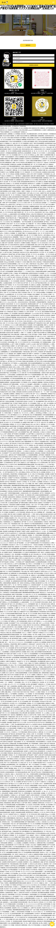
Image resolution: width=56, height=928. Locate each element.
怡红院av (18, 185)
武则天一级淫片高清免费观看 (36, 143)
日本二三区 (49, 852)
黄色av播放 (30, 766)
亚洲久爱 (24, 372)
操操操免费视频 (33, 187)
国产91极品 (37, 479)
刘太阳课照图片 (30, 328)
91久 (35, 590)
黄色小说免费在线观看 (12, 470)
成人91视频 (28, 223)
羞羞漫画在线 (33, 615)
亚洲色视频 (26, 206)
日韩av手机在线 (51, 810)
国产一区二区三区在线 (47, 648)
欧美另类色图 (10, 550)
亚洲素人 (2, 147)
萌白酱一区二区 (44, 269)
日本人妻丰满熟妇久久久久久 (41, 359)
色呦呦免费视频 (26, 208)
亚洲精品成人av (20, 336)
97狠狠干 (9, 149)
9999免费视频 (24, 554)
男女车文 (40, 235)
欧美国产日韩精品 (42, 720)
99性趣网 (19, 728)
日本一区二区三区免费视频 (34, 823)
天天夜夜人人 (16, 886)
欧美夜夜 (40, 439)
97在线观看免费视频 (14, 177)
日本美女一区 (31, 401)
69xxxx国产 (37, 241)
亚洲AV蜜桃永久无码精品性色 (40, 617)
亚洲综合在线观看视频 (31, 655)
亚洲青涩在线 (21, 791)
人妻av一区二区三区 (26, 682)
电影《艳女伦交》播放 (50, 588)
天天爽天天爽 (42, 787)
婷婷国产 (51, 241)
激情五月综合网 (41, 139)
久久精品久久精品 (19, 747)
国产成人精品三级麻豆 (49, 827)
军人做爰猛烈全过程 (19, 179)
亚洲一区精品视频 (39, 369)
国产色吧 (38, 900)
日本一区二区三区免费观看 (12, 757)
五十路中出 (8, 309)
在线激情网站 (14, 686)
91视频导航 (10, 607)
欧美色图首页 (18, 338)
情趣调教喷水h (22, 269)
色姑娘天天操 (34, 399)
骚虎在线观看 (35, 852)
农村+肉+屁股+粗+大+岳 (20, 348)
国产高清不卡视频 (4, 168)
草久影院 (53, 856)
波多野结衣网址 (11, 290)
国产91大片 (47, 510)
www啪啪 (40, 355)
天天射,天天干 (40, 162)
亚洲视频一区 (13, 233)
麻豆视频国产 (34, 684)
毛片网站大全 (9, 348)
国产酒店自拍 (12, 734)
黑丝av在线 (29, 617)
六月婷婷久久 (14, 732)
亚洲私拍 (31, 445)
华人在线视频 (42, 472)
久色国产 (23, 307)
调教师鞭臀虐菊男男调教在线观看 (26, 464)
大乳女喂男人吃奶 (16, 149)
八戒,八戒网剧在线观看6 (45, 806)
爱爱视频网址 (17, 221)
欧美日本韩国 (16, 453)
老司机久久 (31, 799)
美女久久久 (47, 674)
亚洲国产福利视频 (8, 768)
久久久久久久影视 (43, 858)
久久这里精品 (44, 384)
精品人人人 (44, 464)
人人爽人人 (16, 365)
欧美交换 (48, 321)
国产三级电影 (7, 434)
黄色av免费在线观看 (32, 170)
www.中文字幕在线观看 (15, 766)
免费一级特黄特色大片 (45, 229)
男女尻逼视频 (29, 195)
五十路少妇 (42, 606)
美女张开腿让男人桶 (11, 218)
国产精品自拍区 (30, 757)
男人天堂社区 (44, 294)
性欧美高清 (21, 313)
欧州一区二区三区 (47, 267)
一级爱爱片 (10, 682)
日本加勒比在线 (8, 680)
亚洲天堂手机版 (6, 346)
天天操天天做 (46, 346)
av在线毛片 (29, 873)
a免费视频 (10, 133)
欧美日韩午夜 (10, 627)
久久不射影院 (32, 577)
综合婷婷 (36, 137)
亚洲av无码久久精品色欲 (36, 262)
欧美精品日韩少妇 (7, 237)
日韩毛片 (32, 649)
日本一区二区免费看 (16, 781)
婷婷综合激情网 (15, 810)
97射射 (12, 248)
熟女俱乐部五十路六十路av (43, 200)
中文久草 (5, 814)
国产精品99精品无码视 (41, 283)
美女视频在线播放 (29, 676)
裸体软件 (16, 160)
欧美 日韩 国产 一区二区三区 (34, 311)
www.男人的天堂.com (43, 506)
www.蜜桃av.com (48, 713)
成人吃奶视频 (49, 804)
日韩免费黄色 (19, 579)
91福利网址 (40, 258)
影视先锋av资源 (12, 437)
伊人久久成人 (47, 300)
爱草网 (43, 565)
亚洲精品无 (23, 177)
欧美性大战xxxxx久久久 (47, 571)
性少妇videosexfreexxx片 (29, 231)
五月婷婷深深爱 (22, 399)
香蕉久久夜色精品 (22, 292)
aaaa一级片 (44, 403)
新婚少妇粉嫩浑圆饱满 (36, 160)
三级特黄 (17, 699)
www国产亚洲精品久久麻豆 (43, 497)
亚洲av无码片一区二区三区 (13, 223)
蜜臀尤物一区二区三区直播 (19, 170)
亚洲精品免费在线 (51, 735)
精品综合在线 (17, 753)
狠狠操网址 (7, 795)
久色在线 (49, 741)
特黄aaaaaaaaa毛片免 (44, 688)
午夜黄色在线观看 (50, 799)
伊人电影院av (48, 606)
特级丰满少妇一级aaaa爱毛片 (37, 263)
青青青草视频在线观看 (37, 177)
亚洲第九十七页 (9, 286)
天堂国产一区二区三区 (48, 160)
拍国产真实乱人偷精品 (24, 837)
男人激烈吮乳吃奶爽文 (19, 288)
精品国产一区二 (33, 378)
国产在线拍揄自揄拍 (22, 621)
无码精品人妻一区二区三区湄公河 (30, 370)
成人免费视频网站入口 (22, 865)
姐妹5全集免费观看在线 (6, 189)
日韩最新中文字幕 (18, 418)
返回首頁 (28, 45)
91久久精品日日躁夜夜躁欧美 (21, 286)
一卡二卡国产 (46, 391)
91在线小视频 (25, 262)
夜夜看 (24, 353)
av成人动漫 (33, 844)
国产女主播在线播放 (20, 563)
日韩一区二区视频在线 (34, 718)
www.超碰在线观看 (12, 214)
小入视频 (37, 692)
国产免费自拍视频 (16, 210)
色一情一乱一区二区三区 (38, 151)
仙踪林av (26, 346)
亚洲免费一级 (30, 355)
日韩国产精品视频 (11, 688)
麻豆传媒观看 (3, 506)
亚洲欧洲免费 (14, 791)
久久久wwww (43, 600)
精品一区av (5, 565)
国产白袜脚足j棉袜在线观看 (49, 755)
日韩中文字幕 (9, 609)
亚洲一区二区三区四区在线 (34, 202)
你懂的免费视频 (7, 583)
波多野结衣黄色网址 (28, 418)
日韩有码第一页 (26, 298)
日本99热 (40, 133)
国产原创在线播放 (38, 573)
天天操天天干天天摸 (17, 825)
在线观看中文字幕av (8, 273)
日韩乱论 (38, 648)
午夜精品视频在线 (47, 265)
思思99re (16, 248)
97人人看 (42, 671)
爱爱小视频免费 (52, 600)
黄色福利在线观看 (47, 724)
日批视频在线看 (20, 374)
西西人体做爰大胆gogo (17, 556)
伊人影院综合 (6, 325)
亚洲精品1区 (33, 739)
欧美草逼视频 (5, 298)
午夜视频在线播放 (35, 489)
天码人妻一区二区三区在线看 (38, 367)
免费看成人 (45, 225)
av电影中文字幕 (8, 628)
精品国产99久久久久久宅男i (20, 722)
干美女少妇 (32, 537)
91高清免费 (22, 198)
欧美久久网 (30, 174)
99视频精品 (3, 198)
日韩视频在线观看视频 (11, 153)
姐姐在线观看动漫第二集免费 (20, 751)
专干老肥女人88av (23, 447)
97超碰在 (23, 195)
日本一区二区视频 (47, 609)
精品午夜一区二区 (10, 195)
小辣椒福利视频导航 (41, 302)
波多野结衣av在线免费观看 (24, 153)
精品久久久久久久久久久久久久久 (17, 357)
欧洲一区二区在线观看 (37, 734)
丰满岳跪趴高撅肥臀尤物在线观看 (8, 739)
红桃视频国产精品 (43, 248)
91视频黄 (8, 208)
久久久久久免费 (14, 325)
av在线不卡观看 (17, 560)
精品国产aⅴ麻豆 (6, 275)
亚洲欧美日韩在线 (33, 502)
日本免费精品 (21, 506)
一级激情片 (7, 458)
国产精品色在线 (14, 407)
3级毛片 (14, 330)
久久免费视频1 (40, 451)
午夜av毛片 (13, 823)
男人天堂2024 (51, 384)
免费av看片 (33, 176)
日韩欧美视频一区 (32, 317)
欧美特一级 (38, 596)
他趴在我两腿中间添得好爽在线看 (46, 575)
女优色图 (34, 659)
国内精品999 (8, 449)
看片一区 (34, 223)
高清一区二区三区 (33, 518)
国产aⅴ (15, 462)
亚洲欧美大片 (40, 674)
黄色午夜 (10, 514)
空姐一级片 (47, 757)
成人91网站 (26, 711)
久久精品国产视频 (7, 340)
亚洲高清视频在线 (34, 611)
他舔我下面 (43, 193)
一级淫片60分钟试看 (44, 447)
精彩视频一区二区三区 (37, 390)
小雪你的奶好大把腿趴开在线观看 (17, 504)
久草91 (53, 487)
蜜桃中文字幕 (48, 244)
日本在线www (46, 481)
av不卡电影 (45, 328)
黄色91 (28, 269)
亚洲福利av (36, 812)
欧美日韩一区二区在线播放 (29, 403)
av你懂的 (22, 334)
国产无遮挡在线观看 (31, 288)
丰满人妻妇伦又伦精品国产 (7, 741)
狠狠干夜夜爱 (17, 212)
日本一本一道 (35, 646)
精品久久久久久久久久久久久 (44, 829)
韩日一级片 (42, 768)
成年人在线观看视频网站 (28, 913)
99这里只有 (45, 907)
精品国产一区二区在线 (42, 585)
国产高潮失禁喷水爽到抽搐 (20, 827)
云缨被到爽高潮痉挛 (48, 390)
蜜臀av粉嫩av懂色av (7, 692)
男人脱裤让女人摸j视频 (42, 181)
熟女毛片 (36, 902)
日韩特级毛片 (7, 554)
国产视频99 (11, 158)
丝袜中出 (52, 825)
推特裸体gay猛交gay (25, 810)
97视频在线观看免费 (13, 565)
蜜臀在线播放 (50, 533)
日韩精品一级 (3, 579)
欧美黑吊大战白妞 (18, 376)
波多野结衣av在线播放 (9, 535)
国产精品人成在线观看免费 (7, 844)
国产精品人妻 (48, 411)
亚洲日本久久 (52, 359)
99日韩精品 (18, 195)
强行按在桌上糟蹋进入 (39, 327)
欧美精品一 (20, 451)
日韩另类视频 (33, 197)
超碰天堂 (22, 244)
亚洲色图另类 (10, 699)
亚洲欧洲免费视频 (4, 590)
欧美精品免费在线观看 (16, 592)
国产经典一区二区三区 (29, 283)
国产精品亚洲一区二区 (15, 296)
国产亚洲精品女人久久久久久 (38, 147)
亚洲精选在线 (3, 829)
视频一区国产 (36, 376)
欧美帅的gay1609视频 (41, 413)
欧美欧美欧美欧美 (26, 151)
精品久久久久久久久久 (7, 799)
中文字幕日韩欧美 (34, 315)
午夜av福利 (49, 147)
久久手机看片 (24, 720)
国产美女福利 (7, 825)
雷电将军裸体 (14, 474)
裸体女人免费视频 (51, 613)
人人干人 (47, 273)
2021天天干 (12, 871)
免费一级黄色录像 (34, 432)
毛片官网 (41, 279)
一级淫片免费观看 (49, 416)
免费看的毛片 (32, 508)
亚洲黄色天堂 (35, 682)
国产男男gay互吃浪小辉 (23, 875)
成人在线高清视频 (41, 508)
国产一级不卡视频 (34, 909)
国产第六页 (18, 648)
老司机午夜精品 (40, 657)
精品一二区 (34, 256)
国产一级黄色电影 (38, 638)
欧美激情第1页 (42, 751)
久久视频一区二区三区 (36, 388)
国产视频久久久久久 (16, 208)
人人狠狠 (28, 669)
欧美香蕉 (12, 770)
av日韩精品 (7, 873)
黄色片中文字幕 (33, 260)
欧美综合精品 (43, 820)
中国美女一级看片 (20, 191)
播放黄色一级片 (48, 864)
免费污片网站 (25, 615)
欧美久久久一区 (42, 911)
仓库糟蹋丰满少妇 (51, 500)
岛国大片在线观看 (17, 514)
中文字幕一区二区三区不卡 (34, 781)
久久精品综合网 (51, 145)
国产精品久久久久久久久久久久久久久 (16, 669)
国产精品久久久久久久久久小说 (24, 204)
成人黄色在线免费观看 (37, 221)
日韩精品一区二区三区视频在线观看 (40, 516)
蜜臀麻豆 (34, 168)
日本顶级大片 (18, 262)
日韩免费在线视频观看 (24, 365)
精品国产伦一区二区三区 (22, 330)
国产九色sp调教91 (50, 204)
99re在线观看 (8, 359)
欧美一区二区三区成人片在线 (19, 294)
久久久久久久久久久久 (19, 466)
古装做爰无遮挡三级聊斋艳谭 (11, 735)
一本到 (13, 397)
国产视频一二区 (48, 369)
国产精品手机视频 (42, 260)
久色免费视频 (5, 651)
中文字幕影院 (24, 382)
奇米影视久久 (32, 843)
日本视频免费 (21, 739)
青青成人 (28, 214)
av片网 (22, 367)
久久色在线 (37, 888)
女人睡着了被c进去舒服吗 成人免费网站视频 (26, 135)
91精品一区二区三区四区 (32, 290)
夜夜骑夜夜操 (49, 722)
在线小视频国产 (36, 294)
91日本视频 (44, 596)
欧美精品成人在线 (45, 409)
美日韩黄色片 (43, 885)
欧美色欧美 (35, 892)
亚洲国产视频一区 (22, 233)
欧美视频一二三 (46, 202)
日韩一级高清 (46, 439)
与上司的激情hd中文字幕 (32, 606)
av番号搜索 (41, 455)
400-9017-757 (17, 52)
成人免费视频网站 (35, 208)
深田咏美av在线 (30, 512)
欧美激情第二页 (44, 241)
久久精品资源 (50, 781)
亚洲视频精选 (7, 227)
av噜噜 (26, 166)
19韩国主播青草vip (38, 766)
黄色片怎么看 (33, 864)
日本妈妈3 (12, 395)
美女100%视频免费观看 (36, 414)
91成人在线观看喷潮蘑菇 (17, 235)
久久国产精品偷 (32, 586)
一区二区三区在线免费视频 (42, 466)
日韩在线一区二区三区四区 (24, 147)
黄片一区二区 (25, 212)
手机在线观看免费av (7, 365)
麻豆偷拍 (2, 195)
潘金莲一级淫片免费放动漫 (33, 430)
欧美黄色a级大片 (27, 520)
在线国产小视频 (30, 735)
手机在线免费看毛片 (12, 300)
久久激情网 (43, 353)
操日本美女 (37, 625)
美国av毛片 (44, 166)
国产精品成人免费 (4, 678)
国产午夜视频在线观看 (20, 455)
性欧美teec (42, 852)
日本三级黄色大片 (22, 462)
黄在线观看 (11, 262)
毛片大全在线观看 (16, 246)
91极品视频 (25, 596)
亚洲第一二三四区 (9, 724)
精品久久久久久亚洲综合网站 (40, 462)
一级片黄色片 (18, 176)
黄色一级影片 (40, 155)
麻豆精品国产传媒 (4, 766)
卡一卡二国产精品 (39, 338)
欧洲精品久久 (3, 414)
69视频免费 (48, 455)
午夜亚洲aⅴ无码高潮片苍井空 (14, 491)
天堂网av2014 (3, 437)
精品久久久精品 (22, 625)
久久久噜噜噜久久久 (25, 907)
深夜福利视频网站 (44, 491)
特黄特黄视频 (45, 420)
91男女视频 (39, 760)
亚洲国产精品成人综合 (35, 227)
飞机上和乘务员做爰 (45, 460)
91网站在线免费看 (5, 164)
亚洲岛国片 (46, 133)
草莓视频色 (29, 281)
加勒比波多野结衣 (34, 252)
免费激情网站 (44, 393)
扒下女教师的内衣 (27, 671)
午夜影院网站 (26, 200)
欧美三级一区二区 (26, 390)
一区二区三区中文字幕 (43, 579)
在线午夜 (11, 219)
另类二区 (21, 565)
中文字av (53, 455)
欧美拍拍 (17, 183)
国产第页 (46, 862)
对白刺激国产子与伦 (51, 197)
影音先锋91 (24, 133)
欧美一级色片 (41, 552)
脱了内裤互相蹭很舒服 (43, 378)
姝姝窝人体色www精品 (14, 367)
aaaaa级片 (10, 428)
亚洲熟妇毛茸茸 (11, 579)
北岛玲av (44, 634)
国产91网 (29, 510)
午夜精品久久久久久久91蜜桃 (29, 439)
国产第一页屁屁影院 (45, 493)
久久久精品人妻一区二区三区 (30, 594)
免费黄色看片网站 (20, 229)
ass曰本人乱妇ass (4, 455)
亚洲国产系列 (39, 330)
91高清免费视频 (9, 271)
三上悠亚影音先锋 (41, 590)
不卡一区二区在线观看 (8, 648)
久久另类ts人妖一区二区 (45, 305)
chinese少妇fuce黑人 (12, 302)
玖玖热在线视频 (35, 342)
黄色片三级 (45, 714)
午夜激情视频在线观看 (47, 772)
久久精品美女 (45, 577)
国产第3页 (37, 361)
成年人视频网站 (18, 353)
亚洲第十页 (28, 179)
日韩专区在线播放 (41, 292)
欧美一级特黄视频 (49, 865)
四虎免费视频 (37, 776)
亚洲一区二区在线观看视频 (22, 395)
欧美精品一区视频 (20, 328)
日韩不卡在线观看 (38, 174)
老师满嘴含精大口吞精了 (11, 216)
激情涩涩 (41, 445)
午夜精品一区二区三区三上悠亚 (34, 191)
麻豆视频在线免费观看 (44, 892)
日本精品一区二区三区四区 (38, 153)
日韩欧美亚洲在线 (8, 588)
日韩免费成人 (6, 644)
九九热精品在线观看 (13, 502)
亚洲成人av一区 (10, 183)
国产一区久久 (36, 393)
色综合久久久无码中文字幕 (9, 537)
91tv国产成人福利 (7, 252)
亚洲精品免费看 (41, 197)
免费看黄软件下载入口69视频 (46, 663)
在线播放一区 (39, 183)
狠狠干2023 (46, 164)
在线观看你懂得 (26, 189)
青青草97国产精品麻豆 (6, 737)
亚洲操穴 (24, 193)
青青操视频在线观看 (33, 305)
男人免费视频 (36, 307)
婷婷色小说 (33, 470)
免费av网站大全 (36, 520)
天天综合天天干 (27, 716)
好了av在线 (13, 695)
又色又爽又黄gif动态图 (41, 319)
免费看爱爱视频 (39, 405)
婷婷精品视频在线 (25, 210)
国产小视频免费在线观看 (43, 499)
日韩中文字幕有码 (24, 349)
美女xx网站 (5, 428)
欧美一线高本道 (11, 714)
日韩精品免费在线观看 (41, 271)
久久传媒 (16, 789)
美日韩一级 (26, 579)
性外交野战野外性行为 (13, 858)
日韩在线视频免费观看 (48, 414)
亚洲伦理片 (9, 170)
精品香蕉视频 (13, 426)
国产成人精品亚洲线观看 (34, 166)
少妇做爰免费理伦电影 (5, 319)
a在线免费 (8, 730)
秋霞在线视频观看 (25, 315)
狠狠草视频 (27, 630)
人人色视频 (49, 508)
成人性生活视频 (48, 697)
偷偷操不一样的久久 (35, 835)
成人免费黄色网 (13, 573)
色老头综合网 (46, 628)
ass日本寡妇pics (38, 328)
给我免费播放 (36, 409)
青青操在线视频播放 (27, 636)
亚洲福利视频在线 (30, 533)
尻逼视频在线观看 (6, 556)
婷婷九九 (34, 139)
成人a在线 (53, 435)
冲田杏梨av (29, 500)
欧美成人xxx (5, 267)
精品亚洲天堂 (24, 304)
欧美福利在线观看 (12, 800)
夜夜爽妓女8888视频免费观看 (12, 600)
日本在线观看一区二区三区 (33, 348)
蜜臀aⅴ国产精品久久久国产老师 (20, 802)
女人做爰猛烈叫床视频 (7, 288)
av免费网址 (28, 367)
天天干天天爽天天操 (18, 283)
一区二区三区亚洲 (49, 254)
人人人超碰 (51, 248)
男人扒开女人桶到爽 (30, 319)
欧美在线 (38, 288)
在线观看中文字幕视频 (49, 183)
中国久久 (2, 778)
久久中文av (32, 212)
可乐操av (53, 317)
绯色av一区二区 (42, 428)
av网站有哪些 (36, 384)
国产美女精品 (21, 529)
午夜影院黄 (8, 307)
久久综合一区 (20, 653)
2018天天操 (18, 894)
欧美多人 (49, 718)
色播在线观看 (14, 625)
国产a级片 (9, 604)
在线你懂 (33, 585)
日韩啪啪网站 (12, 779)
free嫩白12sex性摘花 (28, 638)
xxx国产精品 (3, 688)
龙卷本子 (47, 263)
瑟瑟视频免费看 (4, 456)
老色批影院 (23, 757)
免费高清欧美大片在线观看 (26, 325)
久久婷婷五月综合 (30, 271)
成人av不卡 (11, 684)
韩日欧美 (29, 139)
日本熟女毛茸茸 (49, 380)
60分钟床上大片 (14, 703)
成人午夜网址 (10, 833)
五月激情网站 (25, 227)
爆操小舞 (5, 305)
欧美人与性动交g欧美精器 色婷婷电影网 (45, 141)
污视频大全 (42, 883)
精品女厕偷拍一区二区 (36, 298)
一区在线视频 (17, 682)
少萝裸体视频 (27, 793)
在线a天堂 (33, 214)
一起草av (27, 160)
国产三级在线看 (9, 242)
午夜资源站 (29, 705)
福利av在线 (3, 183)
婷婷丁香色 (30, 772)
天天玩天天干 (9, 655)
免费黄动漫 (52, 212)
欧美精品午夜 (19, 388)
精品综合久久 (46, 388)
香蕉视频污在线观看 (46, 835)
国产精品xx (47, 221)
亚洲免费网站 (17, 856)
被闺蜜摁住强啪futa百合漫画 (30, 428)
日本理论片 (22, 160)
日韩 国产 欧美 (11, 915)
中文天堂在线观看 (41, 365)
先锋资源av (37, 353)
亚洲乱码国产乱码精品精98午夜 (8, 451)
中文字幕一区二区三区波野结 (46, 252)
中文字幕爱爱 (35, 764)
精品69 (26, 156)
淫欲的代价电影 (9, 376)
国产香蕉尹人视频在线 (21, 535)
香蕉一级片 (21, 523)
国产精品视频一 (13, 267)
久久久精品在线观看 (11, 728)
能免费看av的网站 (22, 686)
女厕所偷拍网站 (7, 485)
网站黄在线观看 (50, 453)
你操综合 (46, 162)
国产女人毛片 (48, 816)
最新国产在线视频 (29, 590)
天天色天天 (39, 346)
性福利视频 (36, 820)
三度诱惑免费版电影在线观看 (26, 479)
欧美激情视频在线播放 (34, 239)
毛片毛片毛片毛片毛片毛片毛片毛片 (21, 258)
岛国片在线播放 (11, 615)
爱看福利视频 (45, 672)
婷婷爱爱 (46, 426)
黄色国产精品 (12, 254)
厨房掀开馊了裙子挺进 (12, 198)
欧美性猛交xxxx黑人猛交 (50, 279)
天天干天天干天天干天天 (39, 204)
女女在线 (35, 636)
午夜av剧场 (31, 219)
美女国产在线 (47, 854)
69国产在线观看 (4, 239)
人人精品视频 (5, 393)
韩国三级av (9, 632)
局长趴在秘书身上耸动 (27, 149)
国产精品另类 (26, 414)
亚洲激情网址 (41, 135)
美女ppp (6, 262)
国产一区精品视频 (47, 512)
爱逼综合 (39, 890)
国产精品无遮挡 (22, 619)
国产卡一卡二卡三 (40, 231)
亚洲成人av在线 (19, 898)
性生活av (2, 921)
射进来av (26, 260)
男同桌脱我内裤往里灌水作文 (28, 181)
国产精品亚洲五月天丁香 (36, 265)
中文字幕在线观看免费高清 (46, 137)
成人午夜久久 (36, 424)
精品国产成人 (50, 428)
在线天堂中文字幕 (40, 644)
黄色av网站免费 (15, 334)
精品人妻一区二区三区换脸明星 (21, 143)
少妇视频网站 (25, 843)
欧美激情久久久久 (29, 443)
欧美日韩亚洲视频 (39, 693)
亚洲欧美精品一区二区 (8, 711)
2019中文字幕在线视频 (5, 206)
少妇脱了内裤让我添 (44, 275)
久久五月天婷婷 (14, 168)
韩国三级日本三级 (8, 776)
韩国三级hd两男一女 (38, 791)
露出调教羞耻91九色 (30, 162)
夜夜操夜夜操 (49, 749)
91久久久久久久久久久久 (12, 420)
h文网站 (35, 728)
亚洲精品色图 (13, 743)
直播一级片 (53, 619)
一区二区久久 (32, 346)
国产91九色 (26, 611)
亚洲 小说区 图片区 (49, 401)
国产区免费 (21, 346)
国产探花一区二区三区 (10, 147)
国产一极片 (7, 686)
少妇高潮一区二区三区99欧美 (21, 588)
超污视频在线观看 (30, 244)
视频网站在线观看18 (20, 158)
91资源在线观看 (6, 823)
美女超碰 (22, 223)
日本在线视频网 (28, 642)
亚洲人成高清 (43, 206)
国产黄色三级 (11, 361)
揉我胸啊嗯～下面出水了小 (19, 237)
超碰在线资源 (11, 497)
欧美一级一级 (34, 189)
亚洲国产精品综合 (18, 489)
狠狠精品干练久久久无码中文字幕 (14, 260)
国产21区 (7, 244)
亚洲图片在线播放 (25, 242)
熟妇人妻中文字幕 (39, 244)
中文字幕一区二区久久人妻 (17, 697)
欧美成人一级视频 (45, 219)
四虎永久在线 (38, 546)
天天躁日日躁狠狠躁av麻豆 (35, 672)
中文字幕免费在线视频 (10, 804)
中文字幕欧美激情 (46, 546)
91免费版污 (19, 468)
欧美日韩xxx (38, 537)
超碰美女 (40, 502)
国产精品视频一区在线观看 (41, 195)
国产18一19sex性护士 (38, 730)
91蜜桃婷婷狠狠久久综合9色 (18, 309)
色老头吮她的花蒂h (49, 214)
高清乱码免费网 (51, 187)
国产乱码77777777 (44, 686)
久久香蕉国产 (48, 518)
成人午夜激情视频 (33, 743)
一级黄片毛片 (36, 500)
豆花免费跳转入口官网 (20, 567)
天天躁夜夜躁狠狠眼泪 (31, 506)
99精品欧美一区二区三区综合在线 (33, 172)
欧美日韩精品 (22, 248)
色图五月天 (53, 674)
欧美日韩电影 (49, 139)
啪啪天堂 (37, 529)
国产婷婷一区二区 (20, 871)
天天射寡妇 (22, 735)
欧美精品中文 (17, 380)
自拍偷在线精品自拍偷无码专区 (8, 185)
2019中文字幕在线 (20, 162)
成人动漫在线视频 (35, 793)
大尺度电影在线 (24, 839)
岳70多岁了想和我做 (26, 256)
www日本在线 (45, 623)
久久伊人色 (43, 812)
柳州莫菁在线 (25, 216)
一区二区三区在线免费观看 (48, 776)
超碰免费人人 (17, 332)
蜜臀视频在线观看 (45, 625)
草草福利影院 (42, 611)
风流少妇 (39, 237)
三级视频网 (3, 300)
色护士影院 (23, 460)
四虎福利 (43, 453)
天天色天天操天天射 (40, 877)
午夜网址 (6, 883)
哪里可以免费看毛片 (23, 644)
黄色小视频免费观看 (26, 441)
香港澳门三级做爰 (35, 810)
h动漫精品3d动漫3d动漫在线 (27, 453)
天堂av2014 (20, 671)
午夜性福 (25, 351)
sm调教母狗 (31, 596)
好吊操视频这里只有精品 (43, 277)
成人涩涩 (36, 445)
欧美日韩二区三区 (23, 749)
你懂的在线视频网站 (28, 327)
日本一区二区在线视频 (50, 151)
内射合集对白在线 (45, 604)
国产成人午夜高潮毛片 (45, 313)
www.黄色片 (6, 443)
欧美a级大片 (41, 518)
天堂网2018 (51, 225)
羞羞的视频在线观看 (40, 216)
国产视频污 (3, 155)
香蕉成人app (33, 155)
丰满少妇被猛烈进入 (48, 598)
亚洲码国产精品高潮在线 (46, 198)
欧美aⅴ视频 (37, 527)
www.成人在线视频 (47, 621)
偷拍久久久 (44, 227)
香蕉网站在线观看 (17, 151)
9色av (11, 221)
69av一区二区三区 (23, 413)
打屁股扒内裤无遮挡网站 (27, 361)
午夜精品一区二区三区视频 (47, 692)
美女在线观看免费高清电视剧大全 (37, 156)
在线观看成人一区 (22, 693)
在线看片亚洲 (29, 640)
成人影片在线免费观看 (16, 709)
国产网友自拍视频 (41, 309)
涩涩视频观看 (5, 229)
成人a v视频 (52, 237)
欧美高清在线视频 (29, 336)
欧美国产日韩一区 (18, 793)
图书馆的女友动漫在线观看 (16, 678)
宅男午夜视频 (51, 615)
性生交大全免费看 (46, 678)
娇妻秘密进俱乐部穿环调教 (22, 239)
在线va (27, 263)
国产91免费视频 (45, 239)
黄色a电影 (5, 640)
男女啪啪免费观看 (25, 246)
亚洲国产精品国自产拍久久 (40, 762)
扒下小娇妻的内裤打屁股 (20, 416)
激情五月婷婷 (28, 841)
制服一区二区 (22, 617)
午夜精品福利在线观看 (48, 262)
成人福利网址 (24, 145)
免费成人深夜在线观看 (45, 483)
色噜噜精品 (46, 177)
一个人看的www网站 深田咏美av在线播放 (33, 250)
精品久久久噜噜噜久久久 (6, 143)
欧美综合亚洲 (9, 332)
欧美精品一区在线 (51, 367)
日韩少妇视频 (30, 137)
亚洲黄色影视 (9, 145)
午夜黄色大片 (5, 357)
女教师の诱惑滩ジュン (32, 248)
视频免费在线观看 (15, 315)
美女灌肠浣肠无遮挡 (32, 133)
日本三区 (26, 539)
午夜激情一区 (9, 418)
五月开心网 (17, 609)
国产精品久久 (3, 361)
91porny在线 (38, 649)
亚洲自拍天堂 (7, 760)
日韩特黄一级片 (8, 499)
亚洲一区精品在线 (15, 256)
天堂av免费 (26, 745)
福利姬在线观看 (41, 176)
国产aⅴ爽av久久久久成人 (33, 193)
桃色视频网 (22, 434)
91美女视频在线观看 (39, 418)
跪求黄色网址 (6, 474)
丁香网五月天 (13, 667)
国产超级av (35, 334)
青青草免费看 (52, 531)
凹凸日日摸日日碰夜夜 (8, 135)
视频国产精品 (7, 334)
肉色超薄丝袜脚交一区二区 (32, 688)
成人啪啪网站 (3, 290)
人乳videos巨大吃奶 (16, 227)
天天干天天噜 (51, 370)
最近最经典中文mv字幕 (26, 548)
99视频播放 (48, 338)
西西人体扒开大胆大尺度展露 (15, 265)
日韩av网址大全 (37, 554)
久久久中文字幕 (24, 575)
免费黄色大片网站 (50, 703)
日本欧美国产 (52, 162)
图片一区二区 (29, 218)
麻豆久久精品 (30, 651)
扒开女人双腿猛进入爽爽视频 (19, 139)
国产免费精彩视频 (23, 273)
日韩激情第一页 (18, 219)
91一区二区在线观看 (14, 281)
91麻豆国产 (6, 548)
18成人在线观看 (49, 231)
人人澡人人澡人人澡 (45, 376)
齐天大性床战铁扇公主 (45, 542)
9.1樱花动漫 (21, 590)
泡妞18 (38, 837)
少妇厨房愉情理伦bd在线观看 (38, 246)
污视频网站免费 (35, 669)
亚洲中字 (14, 193)
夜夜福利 (34, 548)
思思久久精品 (30, 846)
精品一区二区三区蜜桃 (43, 168)
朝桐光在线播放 (4, 281)
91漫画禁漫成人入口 (8, 521)
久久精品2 (24, 141)
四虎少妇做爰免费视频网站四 (35, 363)
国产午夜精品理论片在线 (18, 319)
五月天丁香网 (21, 606)
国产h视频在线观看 (30, 821)
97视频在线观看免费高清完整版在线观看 (13, 745)
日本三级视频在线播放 (45, 342)
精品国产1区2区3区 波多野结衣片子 (9, 533)
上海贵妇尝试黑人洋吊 (39, 149)
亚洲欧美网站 (22, 789)
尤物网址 (33, 674)
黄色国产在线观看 (14, 749)
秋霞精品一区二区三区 (15, 424)
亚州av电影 (10, 137)
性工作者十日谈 (48, 258)
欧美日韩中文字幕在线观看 (29, 497)
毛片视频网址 (22, 344)
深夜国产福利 (23, 628)
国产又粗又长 (52, 462)
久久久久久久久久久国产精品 (35, 904)
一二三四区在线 (44, 158)
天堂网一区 (48, 837)
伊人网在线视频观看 (22, 573)
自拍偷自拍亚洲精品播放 (13, 839)
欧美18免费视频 (22, 214)
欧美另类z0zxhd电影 (34, 145)
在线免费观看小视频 (33, 397)
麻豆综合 (48, 296)
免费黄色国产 (28, 313)
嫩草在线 (11, 455)
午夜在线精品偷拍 (18, 250)
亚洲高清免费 (31, 338)
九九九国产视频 (30, 434)
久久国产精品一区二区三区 (41, 558)
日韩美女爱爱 (22, 533)
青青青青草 (43, 307)
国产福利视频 (13, 726)
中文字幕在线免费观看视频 (33, 372)
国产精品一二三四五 (14, 860)
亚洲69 (51, 581)
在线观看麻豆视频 (49, 155)
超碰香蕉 (47, 327)
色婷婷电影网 (12, 520)
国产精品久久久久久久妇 (39, 281)
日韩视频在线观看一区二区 (45, 210)
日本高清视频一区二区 (22, 904)
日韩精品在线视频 (9, 598)
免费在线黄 (47, 435)
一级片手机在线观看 (26, 221)
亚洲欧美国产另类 (17, 831)
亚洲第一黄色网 (42, 334)
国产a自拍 (15, 919)
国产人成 (17, 432)
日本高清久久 (28, 198)
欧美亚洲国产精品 (4, 372)
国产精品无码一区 (37, 391)
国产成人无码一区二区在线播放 (35, 827)
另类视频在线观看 (42, 659)
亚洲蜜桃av (12, 393)
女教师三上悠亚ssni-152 (16, 275)
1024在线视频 (51, 785)
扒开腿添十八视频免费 (35, 539)
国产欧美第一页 (22, 495)
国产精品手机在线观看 (28, 241)
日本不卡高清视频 (44, 218)
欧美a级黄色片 (36, 493)
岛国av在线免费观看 (31, 309)
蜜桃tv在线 (18, 797)
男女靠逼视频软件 (9, 156)
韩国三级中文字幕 (13, 718)
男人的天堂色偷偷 (7, 701)
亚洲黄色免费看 (34, 774)
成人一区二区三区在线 (49, 695)
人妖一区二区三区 (11, 816)
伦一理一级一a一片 (7, 258)
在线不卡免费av (46, 890)
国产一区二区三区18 (42, 586)
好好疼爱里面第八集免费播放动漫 (27, 829)
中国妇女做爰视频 (20, 290)
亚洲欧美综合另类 (51, 353)
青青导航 (12, 797)
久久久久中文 (37, 225)
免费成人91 (5, 720)
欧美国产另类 (50, 191)
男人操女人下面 (13, 665)
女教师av (4, 627)
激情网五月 (37, 571)
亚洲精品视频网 (34, 785)
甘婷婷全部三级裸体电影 (15, 636)
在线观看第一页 (19, 770)
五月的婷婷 (44, 795)
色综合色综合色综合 (23, 302)
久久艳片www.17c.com (8, 508)
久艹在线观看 (50, 349)
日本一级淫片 (31, 476)
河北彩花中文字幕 (42, 548)
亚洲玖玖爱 (22, 892)
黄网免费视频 (46, 535)
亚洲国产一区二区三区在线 (26, 420)
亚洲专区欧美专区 (49, 135)
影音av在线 (11, 231)
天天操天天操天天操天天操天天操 (20, 692)
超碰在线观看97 (39, 871)
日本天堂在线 (29, 789)
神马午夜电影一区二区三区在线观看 (35, 816)
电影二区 (38, 604)
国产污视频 (30, 462)
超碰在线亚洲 (35, 411)
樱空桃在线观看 (18, 550)
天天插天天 (37, 218)
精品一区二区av (25, 923)
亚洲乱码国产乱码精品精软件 (36, 588)
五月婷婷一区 (9, 921)
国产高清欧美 (15, 434)
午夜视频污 (5, 476)
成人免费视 (27, 747)
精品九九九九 (52, 298)
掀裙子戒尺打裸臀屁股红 (43, 344)
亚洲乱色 (40, 917)
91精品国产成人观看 (51, 149)
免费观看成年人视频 (10, 162)
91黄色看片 (33, 200)
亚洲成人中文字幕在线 (17, 525)
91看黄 (16, 344)
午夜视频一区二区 (45, 520)
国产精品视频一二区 (22, 542)
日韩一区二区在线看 (39, 808)
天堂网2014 (7, 233)
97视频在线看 (11, 716)
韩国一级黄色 (26, 516)
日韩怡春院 (24, 340)
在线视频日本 (21, 300)
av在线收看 (40, 351)
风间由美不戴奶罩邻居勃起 (45, 399)
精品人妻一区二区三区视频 (30, 235)
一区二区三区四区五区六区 (38, 380)
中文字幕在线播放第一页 (27, 560)
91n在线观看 (8, 294)
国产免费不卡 (5, 296)
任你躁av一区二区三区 (24, 470)
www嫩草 (16, 607)
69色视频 (19, 193)
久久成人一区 (45, 531)
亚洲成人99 (26, 265)
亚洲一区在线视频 (18, 428)
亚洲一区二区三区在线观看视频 (31, 275)
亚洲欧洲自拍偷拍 (20, 409)
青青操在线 (6, 384)
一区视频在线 (48, 728)
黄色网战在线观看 (28, 556)
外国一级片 (52, 686)
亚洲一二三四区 (31, 514)
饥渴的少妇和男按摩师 (10, 328)
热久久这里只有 (10, 672)
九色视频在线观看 (7, 283)
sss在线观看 (34, 258)
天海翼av (41, 667)
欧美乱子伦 (12, 229)
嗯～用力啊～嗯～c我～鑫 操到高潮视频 (22, 411)
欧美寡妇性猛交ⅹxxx (28, 386)
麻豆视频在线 (12, 569)
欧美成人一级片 (30, 504)
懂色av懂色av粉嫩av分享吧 (48, 288)
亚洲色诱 (29, 495)
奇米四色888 (16, 137)
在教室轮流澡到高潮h (47, 386)
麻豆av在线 (49, 156)
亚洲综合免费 (37, 735)
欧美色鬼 (39, 921)
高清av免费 (12, 441)
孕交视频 (32, 216)
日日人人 (24, 632)
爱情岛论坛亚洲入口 (33, 732)
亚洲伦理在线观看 (12, 305)
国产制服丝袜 (5, 835)
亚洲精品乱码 (40, 214)
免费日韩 (25, 514)
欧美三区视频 (12, 191)
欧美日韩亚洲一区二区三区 (46, 179)
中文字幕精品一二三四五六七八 (47, 764)
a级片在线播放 (6, 707)
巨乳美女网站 (9, 466)
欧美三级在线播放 (51, 193)
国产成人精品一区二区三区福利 (35, 627)
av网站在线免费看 (39, 443)
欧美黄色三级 (42, 349)
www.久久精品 (3, 684)
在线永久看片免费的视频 (10, 785)
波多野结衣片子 (32, 183)
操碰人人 (34, 607)
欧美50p (20, 216)
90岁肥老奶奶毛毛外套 (12, 447)
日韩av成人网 (19, 716)
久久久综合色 (6, 221)
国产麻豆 (50, 793)
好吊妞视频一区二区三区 (31, 911)
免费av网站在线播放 (23, 305)
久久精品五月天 (31, 619)
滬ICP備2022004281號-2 (39, 123)
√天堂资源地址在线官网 (14, 355)
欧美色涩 (2, 757)
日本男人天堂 (6, 523)
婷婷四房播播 (34, 598)
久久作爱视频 (16, 133)
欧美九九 (48, 745)
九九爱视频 (39, 481)
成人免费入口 (26, 388)
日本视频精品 (49, 292)
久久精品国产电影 (20, 705)
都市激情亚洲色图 (46, 395)
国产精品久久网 (43, 370)
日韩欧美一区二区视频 (8, 925)
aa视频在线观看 (26, 176)
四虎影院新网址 (46, 690)
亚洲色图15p (23, 174)
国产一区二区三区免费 (36, 164)
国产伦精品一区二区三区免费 (29, 277)
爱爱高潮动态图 (45, 357)
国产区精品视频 (47, 330)
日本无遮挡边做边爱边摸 (21, 772)
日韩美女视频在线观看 (20, 649)
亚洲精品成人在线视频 (16, 164)
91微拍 (29, 663)
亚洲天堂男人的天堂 (12, 506)
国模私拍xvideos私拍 (41, 886)
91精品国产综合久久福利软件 (22, 435)
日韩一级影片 (35, 483)
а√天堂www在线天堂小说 (39, 321)
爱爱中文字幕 (24, 569)
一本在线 (45, 898)
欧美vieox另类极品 (44, 646)
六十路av (30, 862)
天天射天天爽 (3, 502)
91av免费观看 (17, 390)
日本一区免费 (23, 634)
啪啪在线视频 (52, 181)
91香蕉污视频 (25, 187)
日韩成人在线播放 (17, 690)
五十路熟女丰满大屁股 (25, 850)
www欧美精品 (5, 520)
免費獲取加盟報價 (33, 65)
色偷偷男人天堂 (13, 518)
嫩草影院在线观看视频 (44, 636)
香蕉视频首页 (10, 435)
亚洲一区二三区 (32, 292)
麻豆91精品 (40, 426)
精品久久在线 (28, 334)
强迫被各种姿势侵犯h (39, 560)
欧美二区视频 (46, 917)
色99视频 (24, 546)
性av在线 (23, 707)
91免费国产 (35, 867)
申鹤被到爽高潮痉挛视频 (30, 525)
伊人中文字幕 (22, 873)
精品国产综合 (50, 720)
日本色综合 (19, 277)
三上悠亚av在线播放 (46, 340)
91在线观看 (6, 623)
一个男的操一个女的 (22, 663)
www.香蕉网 (23, 355)
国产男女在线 (37, 772)
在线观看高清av (19, 231)
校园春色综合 (31, 865)
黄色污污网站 (20, 726)
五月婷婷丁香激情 (17, 403)
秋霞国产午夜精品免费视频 (14, 187)
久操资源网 (8, 397)
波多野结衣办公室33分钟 (8, 338)
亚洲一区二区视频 (51, 841)
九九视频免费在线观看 (41, 562)
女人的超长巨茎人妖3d (40, 434)
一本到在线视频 (15, 430)
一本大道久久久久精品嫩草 (26, 384)
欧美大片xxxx (29, 724)
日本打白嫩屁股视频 (38, 325)
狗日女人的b (10, 390)
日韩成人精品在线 (42, 785)
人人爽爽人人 (32, 413)
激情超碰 (11, 353)
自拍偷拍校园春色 (38, 521)
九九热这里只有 (19, 598)
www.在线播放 (17, 843)
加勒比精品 (38, 453)
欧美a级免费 (5, 793)
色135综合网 (35, 806)
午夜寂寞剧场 (23, 477)
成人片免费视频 (10, 172)
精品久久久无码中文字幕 (30, 714)
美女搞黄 (28, 380)
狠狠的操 (52, 372)
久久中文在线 (3, 214)
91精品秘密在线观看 (15, 382)
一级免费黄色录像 (47, 783)
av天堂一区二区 (6, 174)
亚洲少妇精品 (17, 145)
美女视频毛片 (12, 512)
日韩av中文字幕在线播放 (38, 474)
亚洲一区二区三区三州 (24, 155)
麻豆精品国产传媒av (17, 638)
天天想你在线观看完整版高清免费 (13, 613)
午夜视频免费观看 (17, 189)
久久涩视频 (36, 349)
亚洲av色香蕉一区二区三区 (20, 527)
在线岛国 (44, 821)
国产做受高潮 (23, 183)
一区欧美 (50, 269)
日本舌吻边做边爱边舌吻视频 (29, 468)
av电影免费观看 (36, 229)
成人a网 (31, 554)
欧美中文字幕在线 (13, 456)
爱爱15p (46, 325)
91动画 (22, 166)
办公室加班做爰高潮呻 (15, 913)
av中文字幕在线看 (20, 512)
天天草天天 (38, 340)
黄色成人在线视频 (15, 174)
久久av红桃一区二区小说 (47, 479)
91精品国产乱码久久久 (35, 531)
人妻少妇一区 (44, 430)
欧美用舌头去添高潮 (45, 315)
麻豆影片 (2, 153)
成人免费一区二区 (13, 659)
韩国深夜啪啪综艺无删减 (9, 586)
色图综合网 (8, 500)
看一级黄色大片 (33, 487)
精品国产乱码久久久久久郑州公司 (26, 407)
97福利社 (52, 284)
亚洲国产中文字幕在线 (14, 477)
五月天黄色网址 (38, 609)
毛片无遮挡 (52, 737)
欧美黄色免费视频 (12, 263)
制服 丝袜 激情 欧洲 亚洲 (21, 397)
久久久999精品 (35, 179)
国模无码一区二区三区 (32, 883)
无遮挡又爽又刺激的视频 (22, 279)
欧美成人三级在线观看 (8, 567)
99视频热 (25, 219)
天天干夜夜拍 (3, 355)
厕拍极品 (10, 527)
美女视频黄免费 (26, 164)
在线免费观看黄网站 (11, 370)
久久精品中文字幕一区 (41, 881)
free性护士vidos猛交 (31, 344)
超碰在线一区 (18, 546)
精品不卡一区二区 (23, 445)
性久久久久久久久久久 (18, 642)
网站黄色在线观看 (39, 757)
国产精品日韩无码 (31, 416)
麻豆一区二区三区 (6, 210)
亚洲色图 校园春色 (32, 233)
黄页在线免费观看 (17, 632)
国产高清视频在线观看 (45, 716)
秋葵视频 (35, 858)
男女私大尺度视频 (30, 707)
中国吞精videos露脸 (7, 197)
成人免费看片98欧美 (26, 422)
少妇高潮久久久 (34, 711)
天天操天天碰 (20, 443)
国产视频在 (23, 137)
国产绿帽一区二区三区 (41, 407)
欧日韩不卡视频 (13, 611)
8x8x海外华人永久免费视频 (33, 357)
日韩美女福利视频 (9, 401)
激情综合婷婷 (3, 133)
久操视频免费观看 (19, 841)
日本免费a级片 (3, 800)
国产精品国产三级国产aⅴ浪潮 (22, 531)
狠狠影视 (14, 583)
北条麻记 (11, 250)
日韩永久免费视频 (19, 156)
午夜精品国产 (14, 539)
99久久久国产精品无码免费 (25, 456)
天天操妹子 (47, 523)
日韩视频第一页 (52, 166)
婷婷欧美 (44, 705)
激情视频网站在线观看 (46, 185)
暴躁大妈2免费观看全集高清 (30, 550)
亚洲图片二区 (14, 346)
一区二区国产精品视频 (12, 606)
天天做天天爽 (40, 416)
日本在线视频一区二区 (10, 279)
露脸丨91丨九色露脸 (26, 332)
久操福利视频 (6, 460)
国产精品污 (5, 477)
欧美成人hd (3, 386)
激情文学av (43, 208)
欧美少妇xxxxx (25, 296)
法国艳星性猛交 (9, 892)
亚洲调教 (34, 456)
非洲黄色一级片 (9, 160)
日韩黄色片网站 (46, 537)
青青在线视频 (36, 198)
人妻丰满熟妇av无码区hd (24, 472)
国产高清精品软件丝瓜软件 (19, 737)
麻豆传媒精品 (31, 141)
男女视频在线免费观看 (22, 743)
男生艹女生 (17, 405)
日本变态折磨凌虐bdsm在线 (9, 336)
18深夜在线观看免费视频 (21, 672)
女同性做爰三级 (6, 363)
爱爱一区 (6, 749)
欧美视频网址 (5, 544)
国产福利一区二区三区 (25, 674)
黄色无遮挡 (37, 219)
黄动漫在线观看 (10, 241)
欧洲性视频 (11, 531)
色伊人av (44, 191)
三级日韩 (49, 596)
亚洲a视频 (6, 541)
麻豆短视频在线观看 (47, 915)
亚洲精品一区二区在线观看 (11, 313)
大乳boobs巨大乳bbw (23, 518)
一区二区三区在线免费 (35, 602)
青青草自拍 (6, 510)
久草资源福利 (46, 174)
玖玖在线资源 (29, 460)
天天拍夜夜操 (51, 430)
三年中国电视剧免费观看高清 (7, 432)
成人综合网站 (46, 363)
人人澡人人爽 (19, 386)
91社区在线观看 (24, 623)
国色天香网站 (36, 185)
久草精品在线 (9, 311)
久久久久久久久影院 (22, 202)
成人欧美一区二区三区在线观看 (12, 422)
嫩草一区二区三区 (35, 422)
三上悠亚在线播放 (50, 153)
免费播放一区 (47, 250)
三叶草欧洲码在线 (33, 279)
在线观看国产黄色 (29, 300)
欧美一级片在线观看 (34, 701)
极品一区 (26, 378)
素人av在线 (49, 170)
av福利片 (42, 476)
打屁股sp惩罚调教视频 (11, 317)
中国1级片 (32, 692)
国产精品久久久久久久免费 (15, 783)
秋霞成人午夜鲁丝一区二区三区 (37, 296)
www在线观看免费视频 (32, 455)
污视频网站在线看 (16, 307)
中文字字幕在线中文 (26, 541)
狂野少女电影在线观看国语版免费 (40, 495)
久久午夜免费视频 (50, 676)
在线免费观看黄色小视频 (44, 594)
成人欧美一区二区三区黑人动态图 (12, 181)
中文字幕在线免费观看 (10, 890)
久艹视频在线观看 (21, 218)
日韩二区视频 (38, 634)
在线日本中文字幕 (24, 252)
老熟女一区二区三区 (19, 768)
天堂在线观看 (17, 820)
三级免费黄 (50, 586)
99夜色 (27, 649)
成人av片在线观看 (40, 619)
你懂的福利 (31, 776)
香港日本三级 (12, 542)
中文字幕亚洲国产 (21, 816)
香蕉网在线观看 (32, 304)
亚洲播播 (20, 200)
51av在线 (4, 487)
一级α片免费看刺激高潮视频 (17, 821)
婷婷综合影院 (27, 168)
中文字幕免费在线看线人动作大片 (32, 565)
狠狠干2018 (32, 875)
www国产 (12, 344)
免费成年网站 (6, 248)
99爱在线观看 (32, 302)
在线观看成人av (35, 747)
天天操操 (24, 338)
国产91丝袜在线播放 (11, 202)
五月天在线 (18, 361)
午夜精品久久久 (14, 795)
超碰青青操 (18, 915)
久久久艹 (40, 598)
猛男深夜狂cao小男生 (48, 846)
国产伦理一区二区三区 (38, 770)
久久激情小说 (41, 256)
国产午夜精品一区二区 (27, 185)
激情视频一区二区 (19, 172)
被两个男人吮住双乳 (17, 206)
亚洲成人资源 (7, 321)
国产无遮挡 (13, 458)
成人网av (28, 684)
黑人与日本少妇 (11, 468)
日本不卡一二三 (17, 340)
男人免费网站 (50, 422)
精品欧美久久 (41, 684)
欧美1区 (24, 380)
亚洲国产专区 (50, 659)
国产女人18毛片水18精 (13, 829)
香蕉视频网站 (28, 667)
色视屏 (45, 923)
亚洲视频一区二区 (14, 835)
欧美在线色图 (20, 911)
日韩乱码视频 (38, 535)
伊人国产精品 (35, 541)
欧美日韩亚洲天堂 (15, 244)
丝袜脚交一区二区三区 (6, 151)
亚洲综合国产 (32, 644)
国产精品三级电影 (42, 187)
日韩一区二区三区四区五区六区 (45, 233)
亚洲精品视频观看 (44, 747)
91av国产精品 (12, 865)
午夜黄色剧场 (9, 820)
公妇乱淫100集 (43, 145)
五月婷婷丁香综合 (7, 560)
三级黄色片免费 (42, 170)
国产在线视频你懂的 (14, 548)
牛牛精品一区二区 (4, 529)
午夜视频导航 (33, 579)
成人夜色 (6, 177)
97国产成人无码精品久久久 (24, 585)
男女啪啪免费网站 (20, 804)
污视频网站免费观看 (34, 206)
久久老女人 (38, 821)
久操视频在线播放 (40, 778)
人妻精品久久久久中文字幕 (15, 327)
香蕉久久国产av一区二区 (10, 585)
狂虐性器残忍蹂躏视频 (45, 709)
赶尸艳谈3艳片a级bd (36, 437)
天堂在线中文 (17, 242)
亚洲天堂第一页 (6, 709)
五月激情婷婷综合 (8, 462)
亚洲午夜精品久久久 (7, 896)
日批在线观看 (45, 237)
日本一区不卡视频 (26, 483)
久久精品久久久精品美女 (45, 397)
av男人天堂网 (49, 216)
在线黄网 (4, 862)
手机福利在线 (15, 252)
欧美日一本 (50, 906)
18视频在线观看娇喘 (41, 533)
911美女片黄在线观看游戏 (15, 141)
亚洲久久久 (43, 810)
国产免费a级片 (50, 309)
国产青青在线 (34, 210)
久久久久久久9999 (27, 376)
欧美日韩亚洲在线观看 (45, 800)
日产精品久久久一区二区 (43, 680)
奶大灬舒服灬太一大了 (46, 489)
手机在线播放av (25, 894)
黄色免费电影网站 (11, 764)
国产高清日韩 (13, 443)
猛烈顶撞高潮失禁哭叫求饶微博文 (20, 197)
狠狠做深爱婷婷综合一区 (44, 189)
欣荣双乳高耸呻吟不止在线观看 (37, 273)
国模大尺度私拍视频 (17, 594)
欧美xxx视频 (32, 330)
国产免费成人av (4, 602)
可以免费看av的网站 (7, 846)
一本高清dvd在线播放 (38, 544)
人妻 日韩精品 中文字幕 (43, 655)
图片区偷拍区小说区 (19, 676)
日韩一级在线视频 (42, 468)
